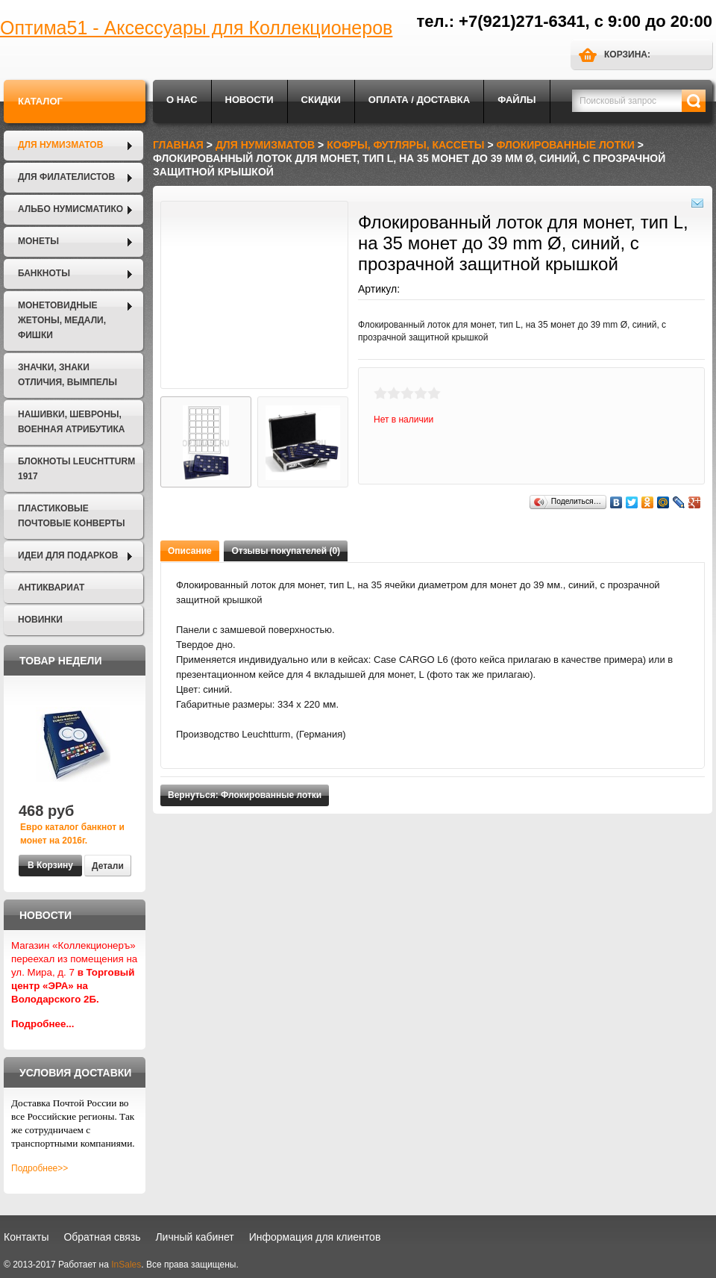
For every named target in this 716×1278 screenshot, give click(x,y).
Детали (108, 866)
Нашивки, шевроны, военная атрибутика (71, 421)
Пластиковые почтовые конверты (71, 516)
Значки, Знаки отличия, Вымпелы (67, 374)
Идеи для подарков (68, 555)
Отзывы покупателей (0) (285, 551)
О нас (182, 99)
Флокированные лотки (566, 145)
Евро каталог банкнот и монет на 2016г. (72, 834)
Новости (249, 99)
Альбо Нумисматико (70, 209)
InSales (126, 1264)
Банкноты (44, 273)
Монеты (38, 241)
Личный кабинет (194, 1237)
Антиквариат (51, 587)
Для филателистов (66, 177)
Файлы (516, 99)
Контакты (26, 1237)
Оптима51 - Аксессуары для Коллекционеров (196, 27)
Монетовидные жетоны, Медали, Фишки (62, 320)
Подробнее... (43, 1023)
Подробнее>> (39, 1168)
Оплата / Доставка (419, 99)
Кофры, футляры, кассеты (405, 145)
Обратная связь (101, 1237)
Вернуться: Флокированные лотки (244, 795)
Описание (190, 551)
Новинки (40, 619)
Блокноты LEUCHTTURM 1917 (76, 468)
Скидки (321, 99)
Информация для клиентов (315, 1237)
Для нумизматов (60, 145)
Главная (178, 145)
